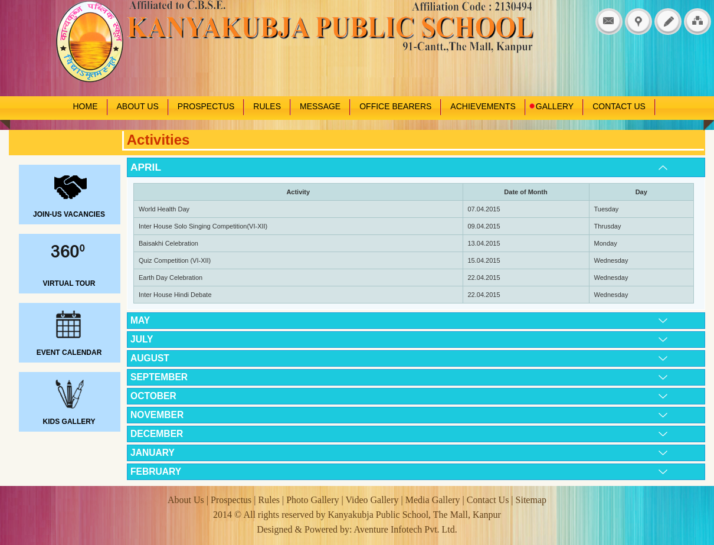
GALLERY (551, 106)
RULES (267, 106)
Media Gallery (432, 500)
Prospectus (232, 500)
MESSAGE (320, 106)
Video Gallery (373, 500)
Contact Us (488, 500)
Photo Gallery (312, 500)
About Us (187, 500)
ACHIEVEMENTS (482, 106)
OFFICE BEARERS (395, 106)
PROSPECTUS (206, 106)
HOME (85, 106)
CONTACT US (619, 106)
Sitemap (531, 500)
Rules (269, 500)
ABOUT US (138, 106)
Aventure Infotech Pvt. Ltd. (405, 529)
